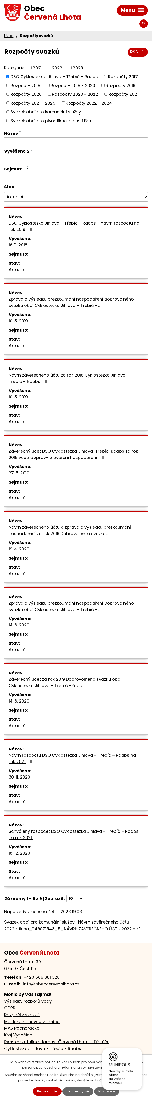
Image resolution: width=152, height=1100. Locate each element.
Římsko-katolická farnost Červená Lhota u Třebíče (56, 1042)
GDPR (9, 1008)
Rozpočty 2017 (123, 77)
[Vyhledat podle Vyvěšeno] (76, 160)
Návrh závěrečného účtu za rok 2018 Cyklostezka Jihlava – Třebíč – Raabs (69, 378)
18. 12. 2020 (19, 853)
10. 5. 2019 (18, 321)
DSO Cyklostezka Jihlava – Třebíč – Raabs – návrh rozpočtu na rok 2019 (74, 226)
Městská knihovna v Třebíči (32, 1021)
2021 (37, 68)
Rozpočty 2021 (123, 94)
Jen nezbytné (78, 1091)
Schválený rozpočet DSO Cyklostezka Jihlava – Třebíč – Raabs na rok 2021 (73, 834)
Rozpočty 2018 (25, 85)
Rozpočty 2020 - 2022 (75, 94)
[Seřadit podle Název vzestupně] (20, 131)
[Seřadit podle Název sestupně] (20, 133)
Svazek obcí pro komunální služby (46, 112)
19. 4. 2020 (19, 549)
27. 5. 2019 (19, 473)
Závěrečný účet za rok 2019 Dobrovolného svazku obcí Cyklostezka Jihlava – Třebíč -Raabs (65, 682)
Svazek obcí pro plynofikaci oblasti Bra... (52, 121)
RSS (137, 52)
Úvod (8, 35)
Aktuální (17, 269)
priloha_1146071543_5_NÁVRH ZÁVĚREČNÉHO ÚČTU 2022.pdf (77, 929)
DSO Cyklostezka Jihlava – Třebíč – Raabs (54, 77)
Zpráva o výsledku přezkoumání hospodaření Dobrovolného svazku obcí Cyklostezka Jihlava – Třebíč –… (71, 606)
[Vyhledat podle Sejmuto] (76, 178)
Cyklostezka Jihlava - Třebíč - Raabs (42, 1048)
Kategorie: (14, 67)
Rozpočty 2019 (120, 85)
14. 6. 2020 (19, 625)
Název (11, 133)
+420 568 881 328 (41, 977)
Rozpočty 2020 (26, 94)
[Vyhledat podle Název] (76, 142)
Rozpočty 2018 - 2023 (73, 85)
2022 (57, 68)
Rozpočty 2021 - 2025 (33, 103)
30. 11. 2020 (19, 777)
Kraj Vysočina (18, 1035)
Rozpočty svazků (22, 1015)
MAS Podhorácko (22, 1028)
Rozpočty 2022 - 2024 (89, 103)
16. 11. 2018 (18, 245)
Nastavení (106, 1091)
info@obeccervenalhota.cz (51, 984)
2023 (78, 68)
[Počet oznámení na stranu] (74, 898)
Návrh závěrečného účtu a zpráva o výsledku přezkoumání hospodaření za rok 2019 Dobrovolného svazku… (70, 530)
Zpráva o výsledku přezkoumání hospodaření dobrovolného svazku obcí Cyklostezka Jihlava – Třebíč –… (71, 302)
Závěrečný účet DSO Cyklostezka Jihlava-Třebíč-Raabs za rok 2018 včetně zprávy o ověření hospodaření (73, 454)
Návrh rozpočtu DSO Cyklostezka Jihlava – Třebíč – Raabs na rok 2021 (72, 758)
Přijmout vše (47, 1091)
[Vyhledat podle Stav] (76, 197)
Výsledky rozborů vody (28, 1001)
